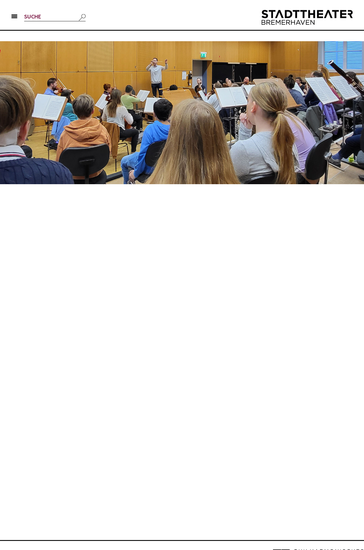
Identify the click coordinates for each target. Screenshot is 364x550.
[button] (14, 17)
